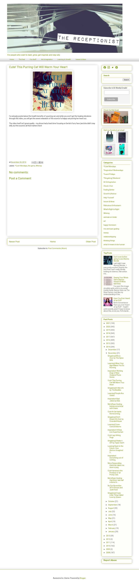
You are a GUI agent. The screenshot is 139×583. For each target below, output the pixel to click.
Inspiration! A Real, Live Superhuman (115, 431)
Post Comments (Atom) (57, 248)
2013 (108, 536)
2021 (108, 323)
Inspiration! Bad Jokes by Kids (114, 400)
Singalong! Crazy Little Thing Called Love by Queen (115, 495)
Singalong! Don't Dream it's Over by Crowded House (116, 419)
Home (12, 59)
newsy (106, 233)
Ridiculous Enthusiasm (112, 205)
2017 (108, 337)
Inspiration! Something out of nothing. (115, 458)
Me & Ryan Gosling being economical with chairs (115, 406)
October (111, 501)
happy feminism (110, 225)
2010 (108, 546)
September (112, 505)
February (111, 528)
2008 (108, 553)
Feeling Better (109, 190)
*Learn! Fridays (109, 174)
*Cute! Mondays (21, 166)
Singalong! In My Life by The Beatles (116, 389)
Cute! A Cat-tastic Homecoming (114, 413)
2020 (108, 327)
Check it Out (108, 186)
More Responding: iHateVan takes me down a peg (116, 465)
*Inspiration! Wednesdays (113, 170)
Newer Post (14, 241)
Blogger (83, 578)
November (112, 353)
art (105, 221)
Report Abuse (110, 560)
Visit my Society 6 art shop (114, 130)
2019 (108, 330)
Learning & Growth (64, 59)
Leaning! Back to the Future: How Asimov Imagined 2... (115, 449)
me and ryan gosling (111, 229)
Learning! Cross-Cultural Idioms (114, 426)
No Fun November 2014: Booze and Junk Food (115, 488)
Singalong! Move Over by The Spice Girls (116, 358)
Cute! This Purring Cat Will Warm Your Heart (116, 382)
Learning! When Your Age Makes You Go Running (116, 365)
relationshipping (110, 237)
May (110, 518)
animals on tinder (110, 217)
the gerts (31, 166)
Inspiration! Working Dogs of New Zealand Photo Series (115, 374)
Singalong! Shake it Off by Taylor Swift (116, 442)
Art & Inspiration (47, 59)
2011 (108, 542)
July (110, 511)
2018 (108, 333)
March (110, 525)
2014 (108, 347)
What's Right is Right (111, 209)
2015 (108, 343)
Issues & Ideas (81, 59)
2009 (108, 549)
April (110, 521)
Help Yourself (109, 198)
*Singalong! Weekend (112, 178)
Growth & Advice (110, 194)
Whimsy (39, 166)
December (112, 350)
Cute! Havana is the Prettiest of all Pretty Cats (115, 473)
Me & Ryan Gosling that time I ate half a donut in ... (116, 480)
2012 (108, 539)
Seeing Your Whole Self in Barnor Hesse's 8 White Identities (121, 281)
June (110, 515)
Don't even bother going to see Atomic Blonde (121, 259)
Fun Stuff (33, 59)
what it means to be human (114, 245)
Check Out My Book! (111, 110)
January (111, 532)
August (111, 508)
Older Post (91, 241)
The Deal (22, 59)
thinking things (109, 241)
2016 (108, 340)
